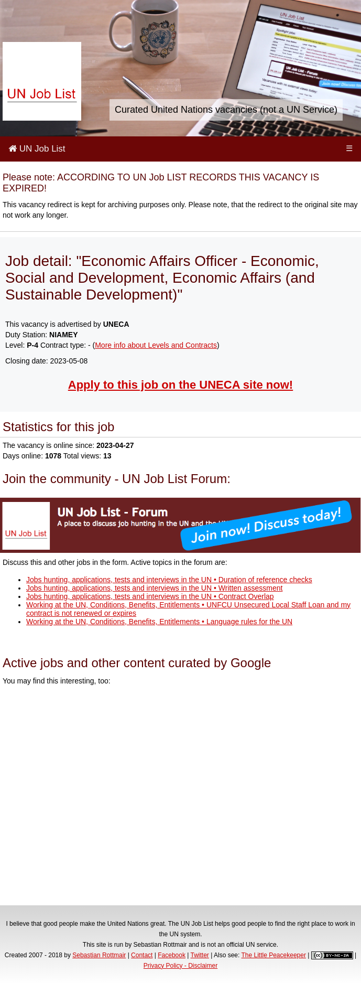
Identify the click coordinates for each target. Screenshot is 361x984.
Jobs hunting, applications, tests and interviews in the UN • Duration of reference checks (169, 579)
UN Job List (36, 149)
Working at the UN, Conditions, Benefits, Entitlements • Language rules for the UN (159, 621)
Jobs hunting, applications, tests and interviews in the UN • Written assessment (154, 588)
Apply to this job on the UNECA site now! (180, 384)
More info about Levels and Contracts (156, 345)
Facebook (171, 955)
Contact (141, 955)
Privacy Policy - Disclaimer (180, 965)
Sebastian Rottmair (99, 955)
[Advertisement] (180, 797)
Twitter (200, 955)
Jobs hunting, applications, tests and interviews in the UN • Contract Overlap (150, 596)
